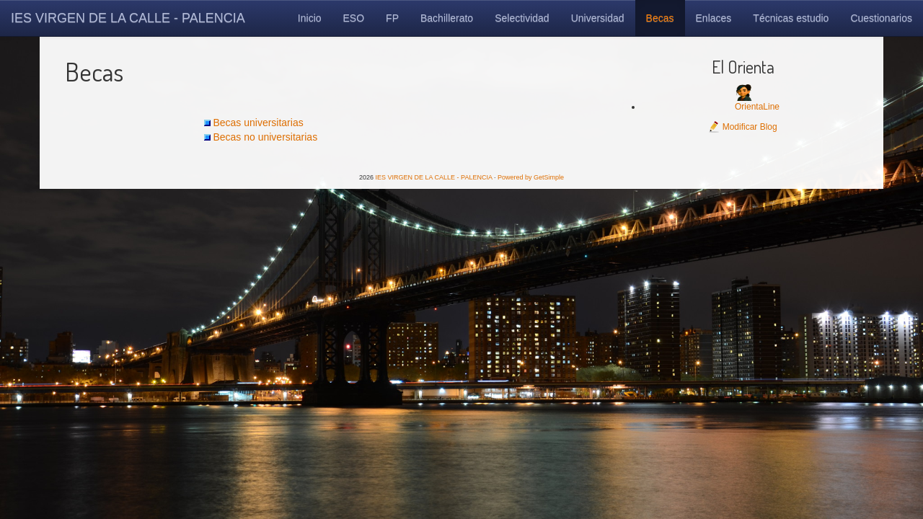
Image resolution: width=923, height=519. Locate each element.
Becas (660, 18)
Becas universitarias (258, 122)
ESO (354, 18)
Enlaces (714, 18)
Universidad (597, 18)
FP (392, 18)
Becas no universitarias (265, 137)
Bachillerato (446, 18)
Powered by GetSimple (531, 177)
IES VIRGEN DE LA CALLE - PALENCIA (128, 18)
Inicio (310, 18)
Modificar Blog (742, 127)
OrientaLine (757, 107)
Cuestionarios (881, 18)
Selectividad (522, 18)
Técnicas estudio (791, 18)
